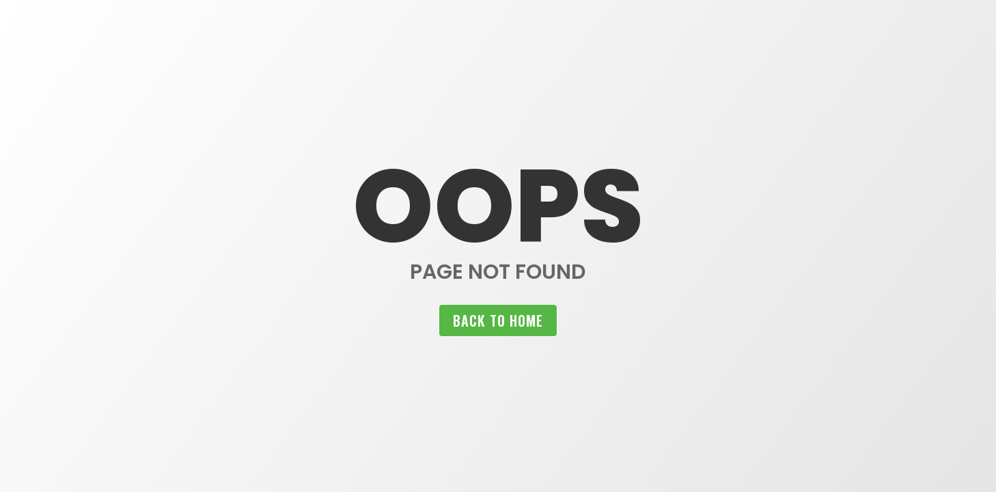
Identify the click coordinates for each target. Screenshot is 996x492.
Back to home (498, 320)
